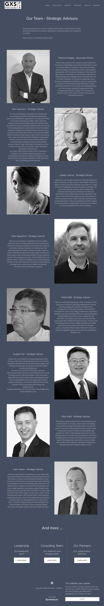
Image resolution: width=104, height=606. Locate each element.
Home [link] (47, 5)
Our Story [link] (57, 5)
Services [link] (77, 5)
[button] (87, 5)
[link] (13, 5)
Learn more (22, 560)
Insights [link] (67, 5)
